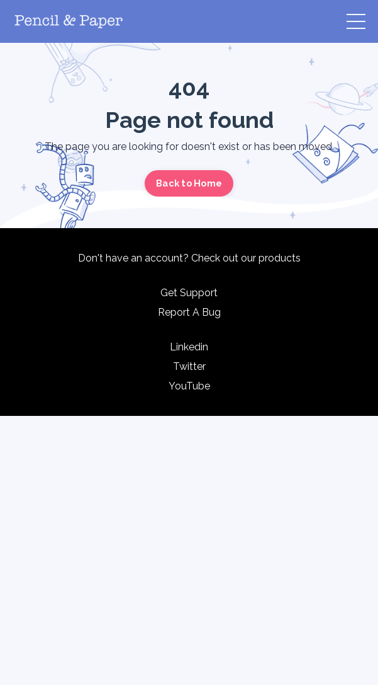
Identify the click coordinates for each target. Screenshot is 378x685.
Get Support (189, 293)
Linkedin (189, 347)
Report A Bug (189, 312)
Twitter (189, 366)
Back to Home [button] (189, 183)
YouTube (189, 386)
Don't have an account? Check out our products (189, 258)
